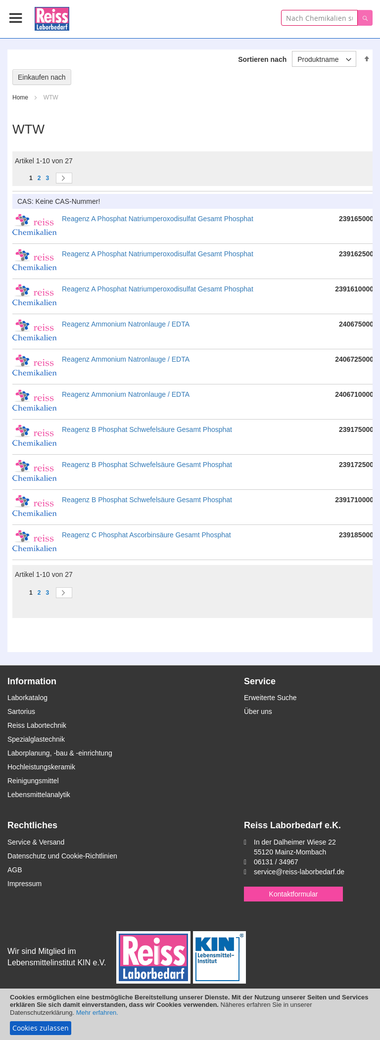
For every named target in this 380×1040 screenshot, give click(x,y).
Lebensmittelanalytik (38, 795)
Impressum (24, 884)
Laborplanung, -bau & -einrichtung (59, 753)
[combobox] (319, 18)
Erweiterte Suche (270, 698)
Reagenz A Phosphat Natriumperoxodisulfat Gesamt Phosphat (157, 219)
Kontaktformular (293, 894)
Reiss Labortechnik (36, 725)
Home (21, 97)
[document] (190, 1014)
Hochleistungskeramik (41, 767)
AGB (14, 870)
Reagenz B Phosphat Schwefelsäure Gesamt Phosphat (147, 429)
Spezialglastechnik (36, 739)
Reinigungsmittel (33, 781)
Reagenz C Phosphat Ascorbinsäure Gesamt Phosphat (146, 535)
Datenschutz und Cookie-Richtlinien (62, 856)
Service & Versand (35, 842)
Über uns (258, 711)
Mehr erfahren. (97, 1012)
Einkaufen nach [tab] (42, 77)
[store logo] (52, 17)
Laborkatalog (27, 698)
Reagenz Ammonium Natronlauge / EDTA (126, 324)
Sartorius (21, 711)
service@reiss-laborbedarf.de (299, 872)
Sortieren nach (262, 59)
